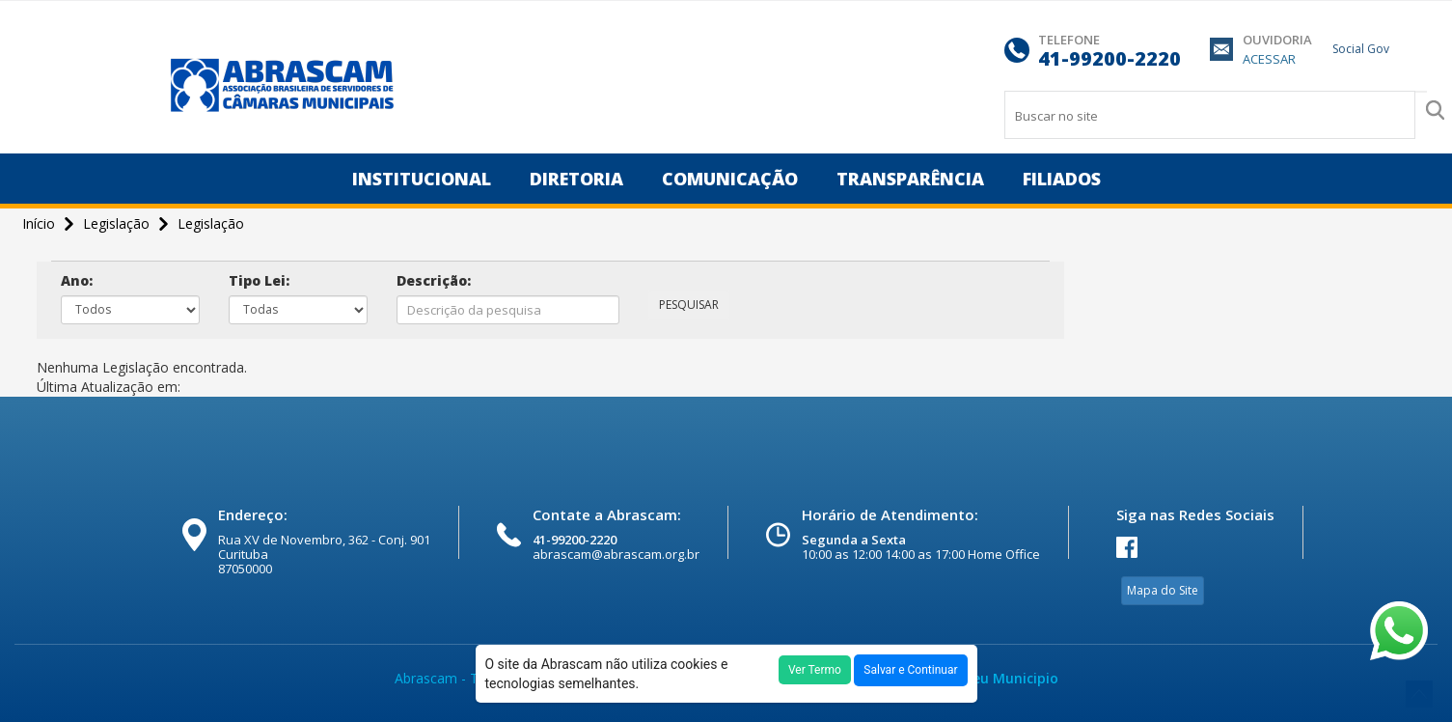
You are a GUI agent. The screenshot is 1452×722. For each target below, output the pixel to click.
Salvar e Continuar (910, 670)
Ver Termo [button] (814, 670)
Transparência (910, 178)
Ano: (77, 280)
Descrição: (434, 280)
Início (40, 223)
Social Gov (1360, 49)
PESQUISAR (689, 304)
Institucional (421, 178)
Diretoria (576, 178)
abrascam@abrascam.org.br (616, 554)
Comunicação (730, 178)
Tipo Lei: (259, 280)
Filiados (1062, 178)
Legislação (211, 223)
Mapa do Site (1162, 590)
